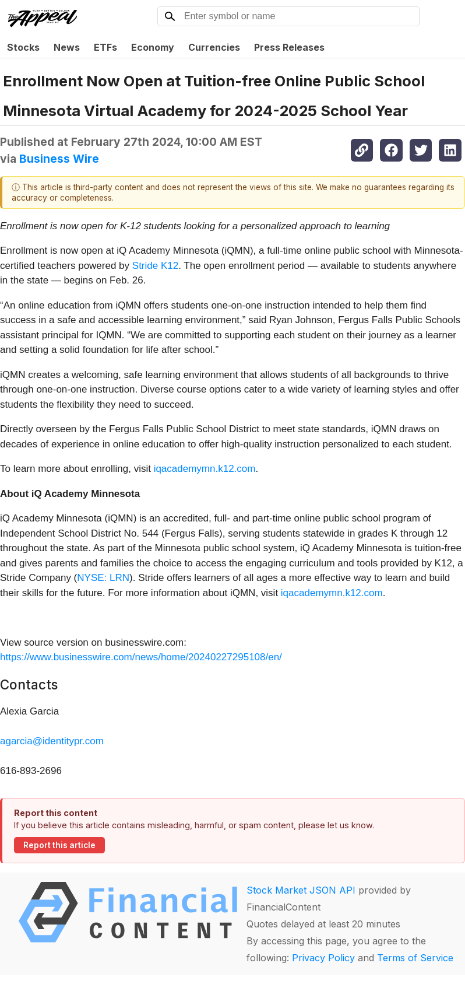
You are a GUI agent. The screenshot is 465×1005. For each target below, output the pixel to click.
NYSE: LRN (103, 577)
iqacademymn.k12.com (205, 468)
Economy (152, 47)
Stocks (23, 47)
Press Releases (289, 47)
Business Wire (59, 159)
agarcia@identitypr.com (52, 741)
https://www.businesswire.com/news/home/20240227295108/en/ (141, 657)
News (67, 47)
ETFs (105, 47)
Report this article (59, 845)
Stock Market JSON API (300, 890)
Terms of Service (415, 958)
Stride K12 (155, 265)
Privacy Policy (323, 958)
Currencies (214, 47)
